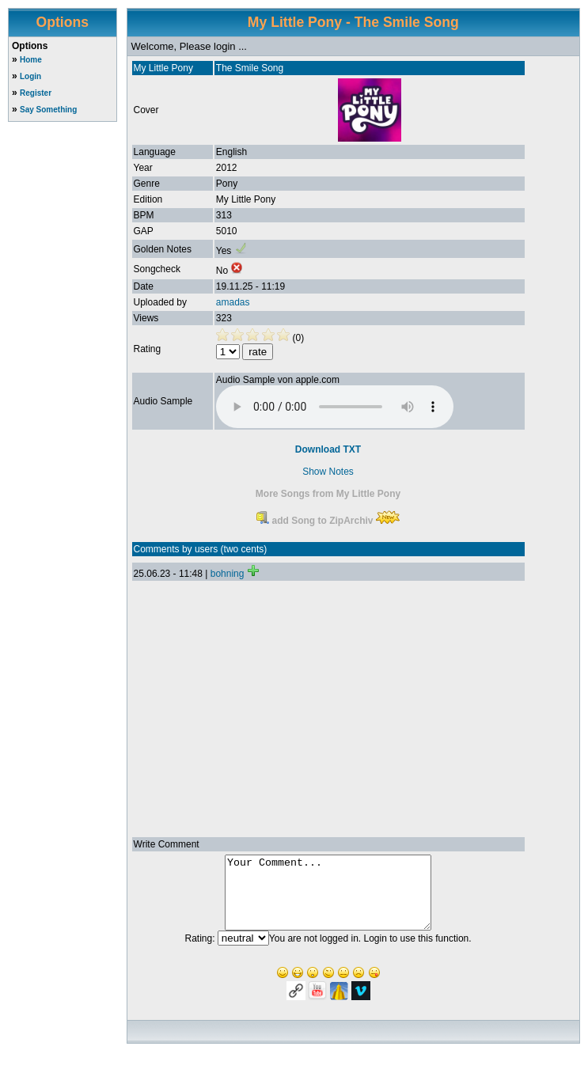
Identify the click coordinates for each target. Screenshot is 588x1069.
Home (31, 59)
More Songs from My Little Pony (328, 493)
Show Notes (328, 471)
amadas (233, 302)
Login (30, 76)
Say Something (48, 109)
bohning (228, 573)
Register (35, 93)
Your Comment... (328, 900)
